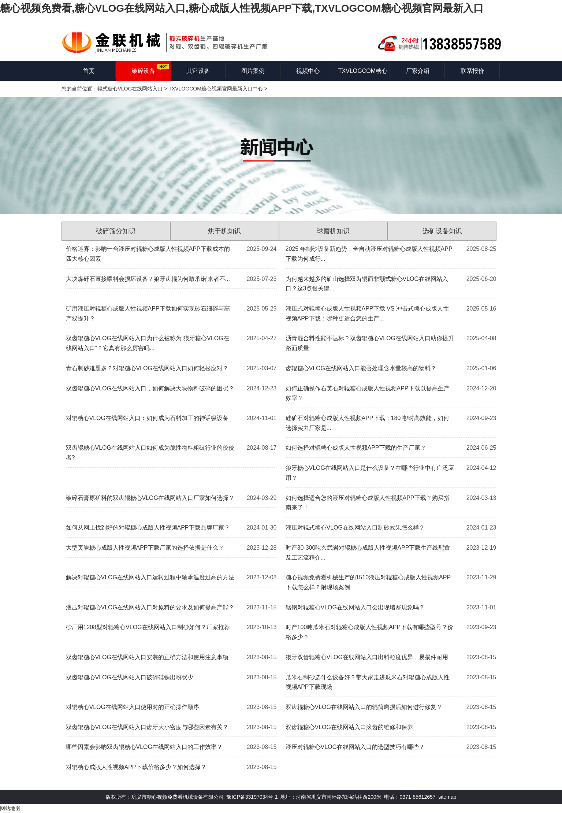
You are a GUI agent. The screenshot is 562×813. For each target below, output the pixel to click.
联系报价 (472, 71)
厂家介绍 (417, 71)
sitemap (447, 797)
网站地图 (10, 808)
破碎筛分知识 (115, 231)
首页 (88, 71)
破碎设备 (143, 71)
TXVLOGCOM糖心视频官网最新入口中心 (215, 89)
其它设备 (198, 71)
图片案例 (253, 71)
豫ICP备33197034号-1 (252, 797)
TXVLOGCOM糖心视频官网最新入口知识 (362, 74)
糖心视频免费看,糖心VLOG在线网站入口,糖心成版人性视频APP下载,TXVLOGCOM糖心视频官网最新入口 (242, 8)
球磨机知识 (333, 231)
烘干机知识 (224, 231)
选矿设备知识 (442, 231)
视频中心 (308, 71)
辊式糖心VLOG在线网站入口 (130, 89)
